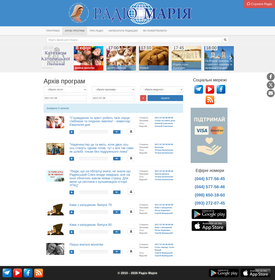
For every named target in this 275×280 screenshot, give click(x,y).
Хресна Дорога (162, 174)
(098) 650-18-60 (210, 195)
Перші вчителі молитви (86, 244)
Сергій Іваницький (164, 213)
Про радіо (96, 30)
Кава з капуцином (163, 207)
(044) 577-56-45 (210, 178)
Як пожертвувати (155, 30)
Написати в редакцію (123, 30)
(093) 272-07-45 (210, 203)
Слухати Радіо (259, 4)
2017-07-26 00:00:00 (164, 118)
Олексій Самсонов (164, 123)
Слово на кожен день (165, 120)
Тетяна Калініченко (164, 150)
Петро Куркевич (162, 210)
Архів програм (74, 30)
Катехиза (159, 147)
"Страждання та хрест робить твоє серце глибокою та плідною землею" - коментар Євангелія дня (99, 121)
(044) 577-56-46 (210, 186)
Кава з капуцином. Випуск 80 (90, 224)
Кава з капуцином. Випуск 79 (90, 205)
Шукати (165, 98)
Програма (53, 30)
